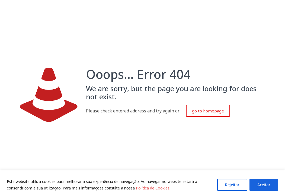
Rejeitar (232, 184)
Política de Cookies (152, 188)
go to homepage (208, 111)
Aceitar (263, 184)
